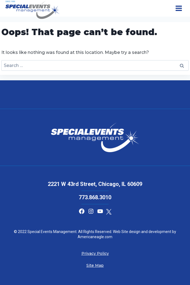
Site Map (95, 265)
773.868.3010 (95, 197)
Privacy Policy (95, 253)
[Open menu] (179, 8)
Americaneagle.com (95, 237)
